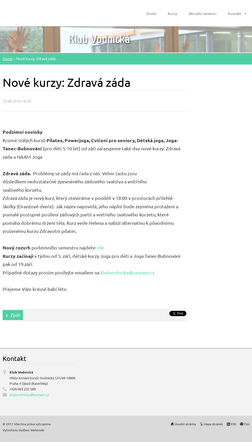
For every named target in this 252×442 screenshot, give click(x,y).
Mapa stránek (213, 424)
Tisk (246, 424)
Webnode (37, 430)
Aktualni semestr (202, 13)
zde (100, 247)
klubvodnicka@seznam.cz (127, 272)
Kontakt (234, 13)
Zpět (15, 315)
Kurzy (172, 13)
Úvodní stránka (185, 424)
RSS (233, 424)
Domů (151, 13)
